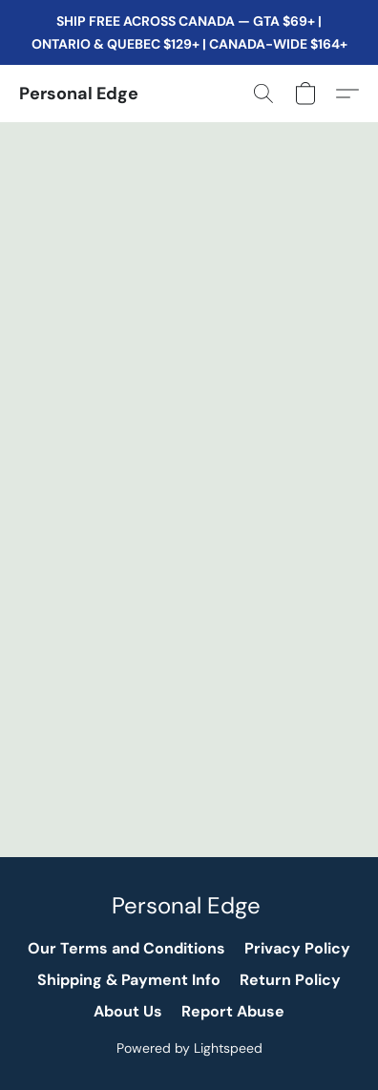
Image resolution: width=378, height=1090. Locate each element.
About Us (128, 1011)
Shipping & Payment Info (128, 980)
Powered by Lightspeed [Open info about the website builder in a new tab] (189, 1048)
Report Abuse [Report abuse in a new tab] (232, 1011)
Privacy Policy (297, 948)
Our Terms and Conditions (126, 948)
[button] (78, 93)
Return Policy (290, 980)
